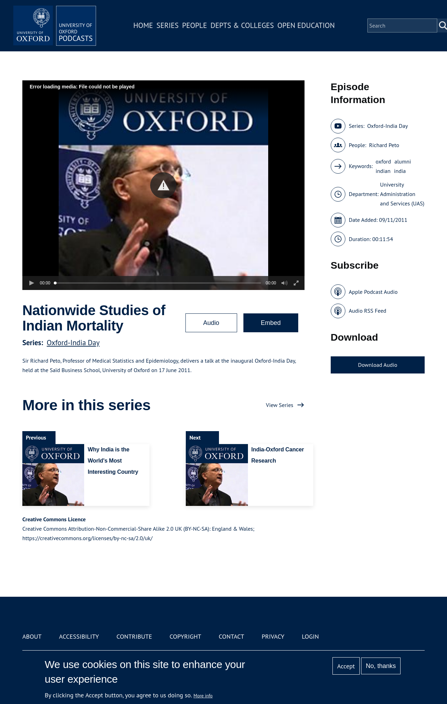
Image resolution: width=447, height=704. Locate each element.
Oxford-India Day (73, 342)
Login (310, 636)
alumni (403, 161)
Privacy (273, 636)
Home (144, 25)
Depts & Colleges (243, 25)
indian (383, 170)
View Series (279, 404)
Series (168, 25)
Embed (271, 322)
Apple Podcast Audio (373, 291)
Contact (231, 636)
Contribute (134, 636)
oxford (383, 161)
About (32, 636)
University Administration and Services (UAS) (402, 194)
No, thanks (381, 665)
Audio (211, 322)
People (195, 25)
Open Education (306, 25)
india (400, 170)
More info (203, 695)
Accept (346, 666)
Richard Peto (384, 144)
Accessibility (79, 636)
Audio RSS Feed (367, 310)
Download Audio (377, 364)
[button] (163, 185)
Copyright (185, 636)
